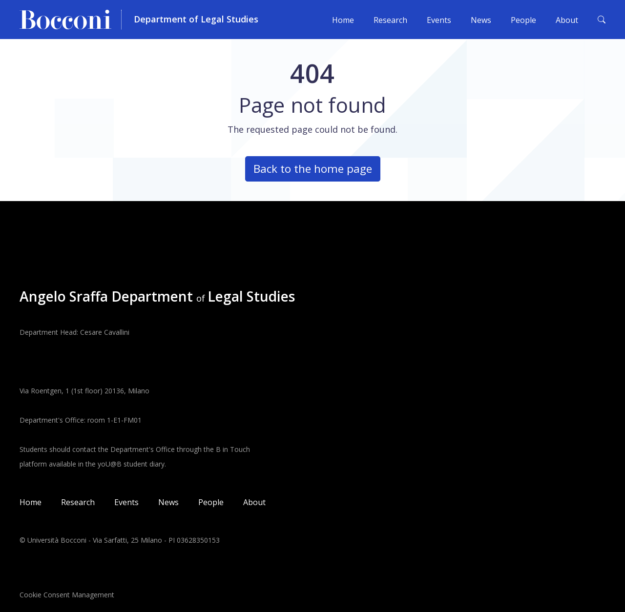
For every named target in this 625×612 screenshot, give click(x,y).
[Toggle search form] (601, 19)
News (481, 20)
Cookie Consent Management (67, 594)
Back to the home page (312, 168)
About (567, 20)
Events (439, 20)
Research (390, 20)
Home (343, 20)
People (523, 20)
